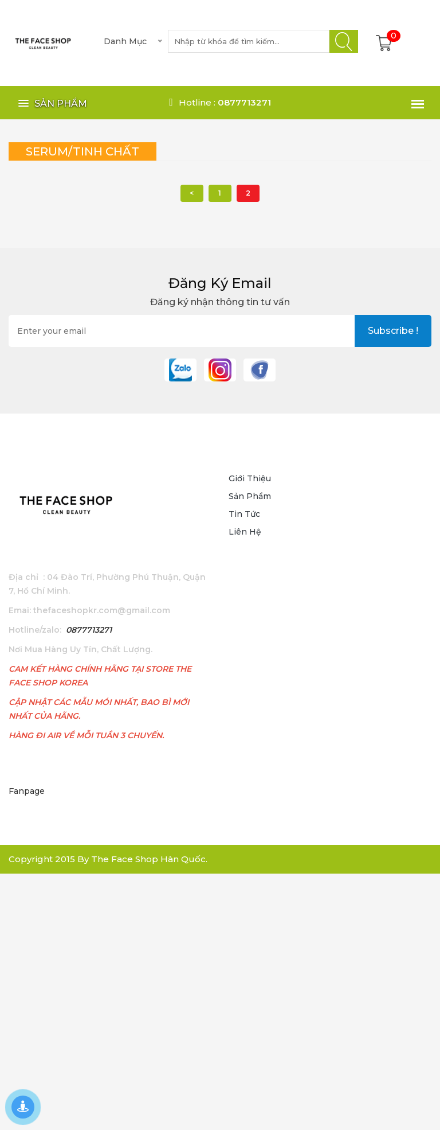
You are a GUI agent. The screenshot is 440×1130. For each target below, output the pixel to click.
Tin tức (244, 514)
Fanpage (27, 791)
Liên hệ (245, 532)
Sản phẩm (250, 496)
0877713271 (89, 630)
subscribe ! (393, 330)
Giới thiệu (250, 478)
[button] (51, 103)
